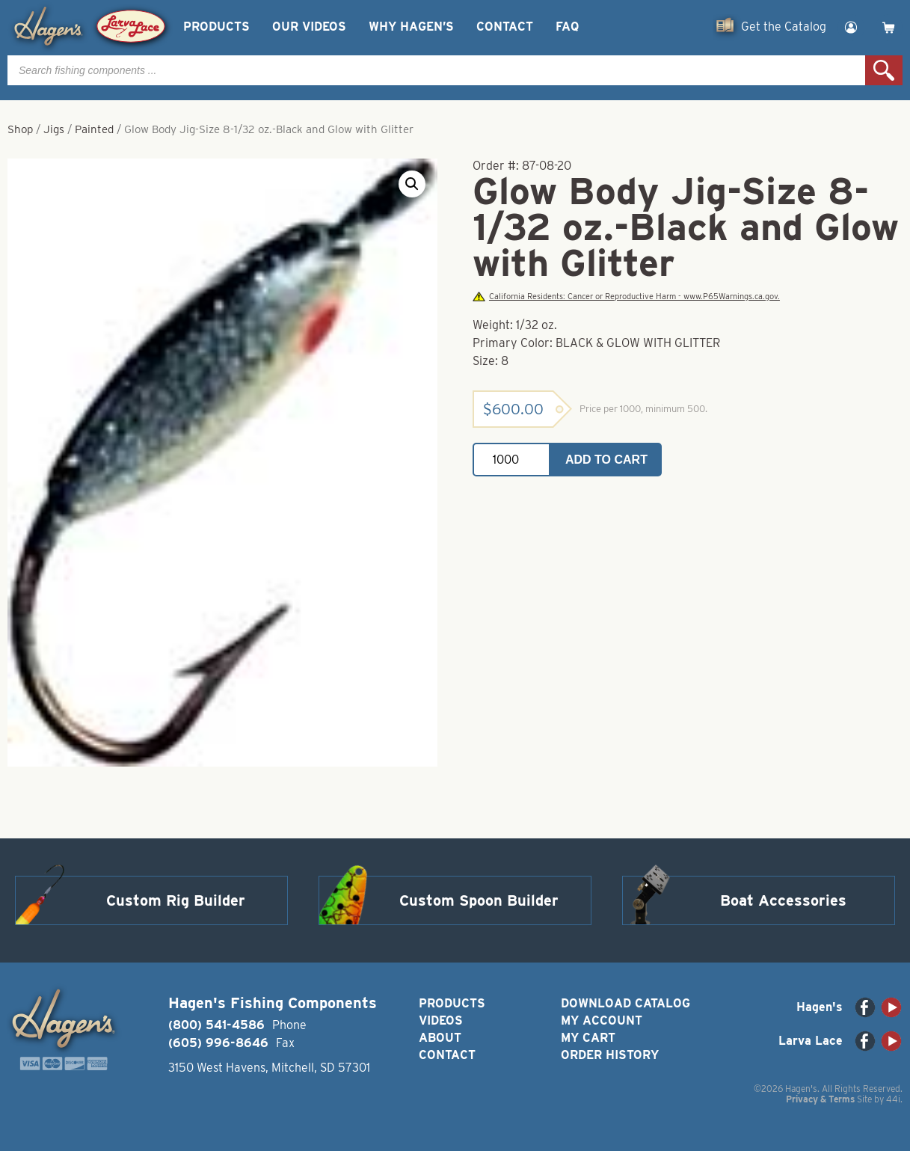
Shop (20, 129)
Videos (441, 1020)
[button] (412, 184)
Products (216, 26)
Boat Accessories (783, 900)
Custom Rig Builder (175, 900)
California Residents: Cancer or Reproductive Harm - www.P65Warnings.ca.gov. (626, 296)
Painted (94, 129)
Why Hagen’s (411, 26)
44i (893, 1099)
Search (884, 70)
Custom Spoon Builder (479, 900)
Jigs (53, 129)
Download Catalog (625, 1003)
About (440, 1038)
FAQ (567, 26)
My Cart (588, 1038)
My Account (601, 1020)
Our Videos (309, 26)
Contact (504, 26)
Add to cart (606, 459)
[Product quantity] (511, 459)
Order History (610, 1055)
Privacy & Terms (820, 1099)
